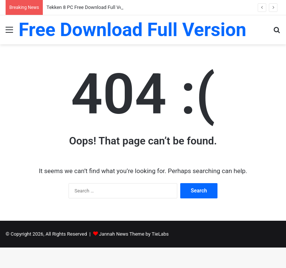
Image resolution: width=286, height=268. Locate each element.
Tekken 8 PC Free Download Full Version (90, 7)
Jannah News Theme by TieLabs (134, 234)
